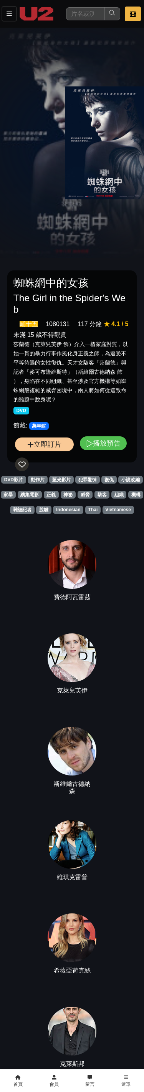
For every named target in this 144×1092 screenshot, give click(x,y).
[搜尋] (85, 13)
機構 (136, 494)
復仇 (109, 479)
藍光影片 (61, 479)
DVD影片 (13, 479)
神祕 (68, 494)
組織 (119, 494)
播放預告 (103, 443)
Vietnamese (118, 509)
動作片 (38, 479)
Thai (93, 509)
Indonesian (68, 509)
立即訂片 (44, 444)
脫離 (43, 509)
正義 (51, 494)
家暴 (8, 494)
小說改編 (130, 479)
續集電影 (29, 494)
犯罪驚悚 (87, 479)
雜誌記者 (22, 509)
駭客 (102, 494)
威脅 (85, 494)
